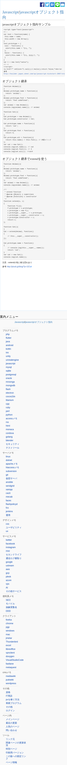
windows (10, 630)
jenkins (9, 511)
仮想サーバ (11, 478)
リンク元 (10, 739)
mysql (9, 367)
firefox (9, 620)
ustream (10, 565)
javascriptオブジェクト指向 (39, 322)
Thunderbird (12, 641)
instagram (11, 547)
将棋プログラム (14, 703)
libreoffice (10, 649)
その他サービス (14, 591)
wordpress (11, 683)
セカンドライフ (14, 554)
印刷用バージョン (15, 752)
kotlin (8, 349)
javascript (10, 363)
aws (8, 569)
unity (8, 356)
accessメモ (11, 418)
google (9, 562)
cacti (8, 493)
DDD (8, 611)
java (8, 341)
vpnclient (10, 652)
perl (8, 411)
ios (7, 352)
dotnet (9, 460)
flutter (8, 338)
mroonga (10, 382)
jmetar (9, 638)
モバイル (10, 603)
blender (9, 440)
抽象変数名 (11, 607)
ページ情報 (11, 762)
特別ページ (11, 749)
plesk (8, 576)
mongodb (10, 385)
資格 (8, 692)
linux (8, 456)
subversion (11, 471)
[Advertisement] (33, 289)
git (7, 475)
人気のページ (12, 726)
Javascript (10, 12)
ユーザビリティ (14, 527)
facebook (10, 543)
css (7, 524)
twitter (9, 540)
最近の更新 (11, 723)
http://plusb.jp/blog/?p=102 (18, 267)
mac (8, 634)
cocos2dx (10, 396)
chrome (9, 623)
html (8, 425)
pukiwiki (10, 679)
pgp (8, 627)
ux (7, 531)
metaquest (11, 667)
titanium (10, 400)
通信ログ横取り (14, 558)
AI (7, 587)
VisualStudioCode (15, 660)
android (9, 345)
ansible (9, 482)
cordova (10, 433)
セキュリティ (12, 444)
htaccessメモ (12, 467)
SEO (8, 600)
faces (8, 500)
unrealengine (12, 360)
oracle (9, 378)
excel (8, 645)
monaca (10, 429)
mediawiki (11, 676)
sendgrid (10, 486)
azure (8, 580)
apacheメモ (12, 464)
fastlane (10, 663)
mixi (8, 551)
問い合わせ (11, 730)
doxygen (10, 656)
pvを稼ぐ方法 (12, 699)
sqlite (8, 371)
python (9, 414)
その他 (9, 707)
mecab (9, 496)
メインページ (12, 719)
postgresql (11, 374)
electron (10, 393)
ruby (8, 407)
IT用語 (9, 696)
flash (8, 389)
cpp (7, 404)
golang (9, 437)
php (8, 334)
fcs (7, 507)
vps (7, 584)
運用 (8, 515)
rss (7, 422)
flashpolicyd (12, 504)
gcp (7, 573)
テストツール (12, 448)
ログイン (10, 710)
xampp (9, 489)
